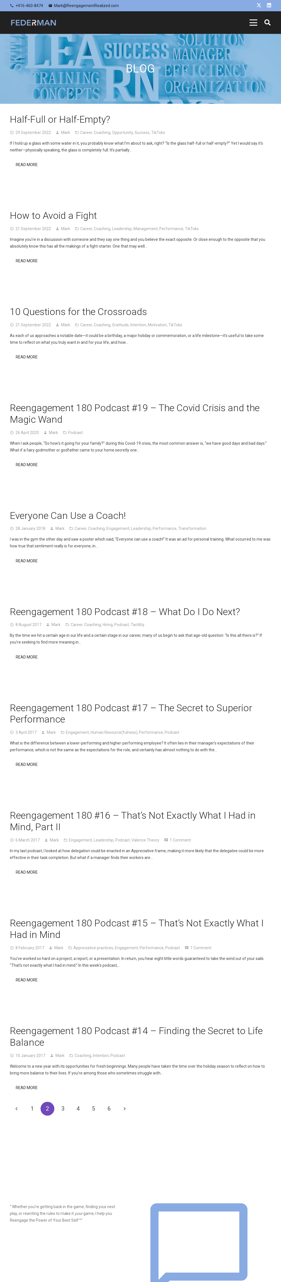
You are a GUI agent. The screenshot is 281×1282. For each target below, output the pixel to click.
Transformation (192, 528)
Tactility (137, 624)
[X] (259, 5)
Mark (65, 132)
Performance (171, 228)
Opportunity (122, 132)
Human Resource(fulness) (114, 732)
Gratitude (120, 325)
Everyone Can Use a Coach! (68, 515)
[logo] (33, 22)
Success (142, 132)
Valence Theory (145, 840)
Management (145, 228)
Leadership (122, 228)
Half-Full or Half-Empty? (60, 119)
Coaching (102, 132)
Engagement (118, 528)
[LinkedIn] (269, 5)
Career (86, 132)
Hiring (107, 624)
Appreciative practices (93, 948)
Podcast (75, 432)
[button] (253, 23)
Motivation (157, 325)
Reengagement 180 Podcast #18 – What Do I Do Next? (125, 611)
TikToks (158, 132)
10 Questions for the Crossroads (78, 311)
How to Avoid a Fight (53, 215)
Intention (138, 325)
